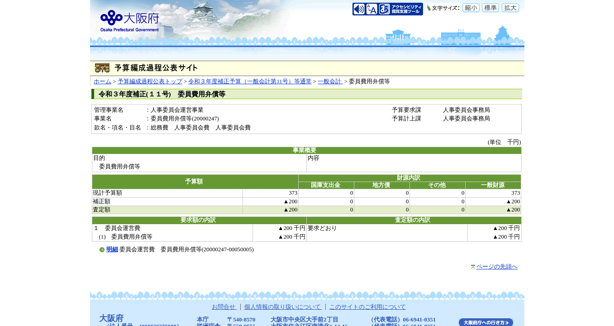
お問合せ (224, 307)
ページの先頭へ (497, 267)
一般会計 (330, 81)
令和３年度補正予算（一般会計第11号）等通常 (249, 81)
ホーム (102, 81)
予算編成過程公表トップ (150, 81)
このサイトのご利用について (367, 307)
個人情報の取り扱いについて (283, 307)
